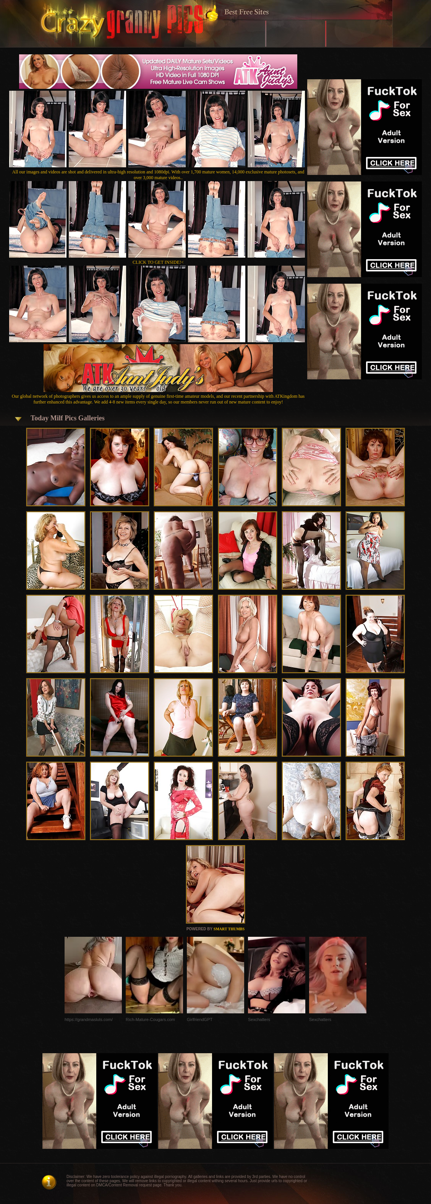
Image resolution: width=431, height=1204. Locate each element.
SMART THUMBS (229, 929)
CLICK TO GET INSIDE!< (158, 262)
